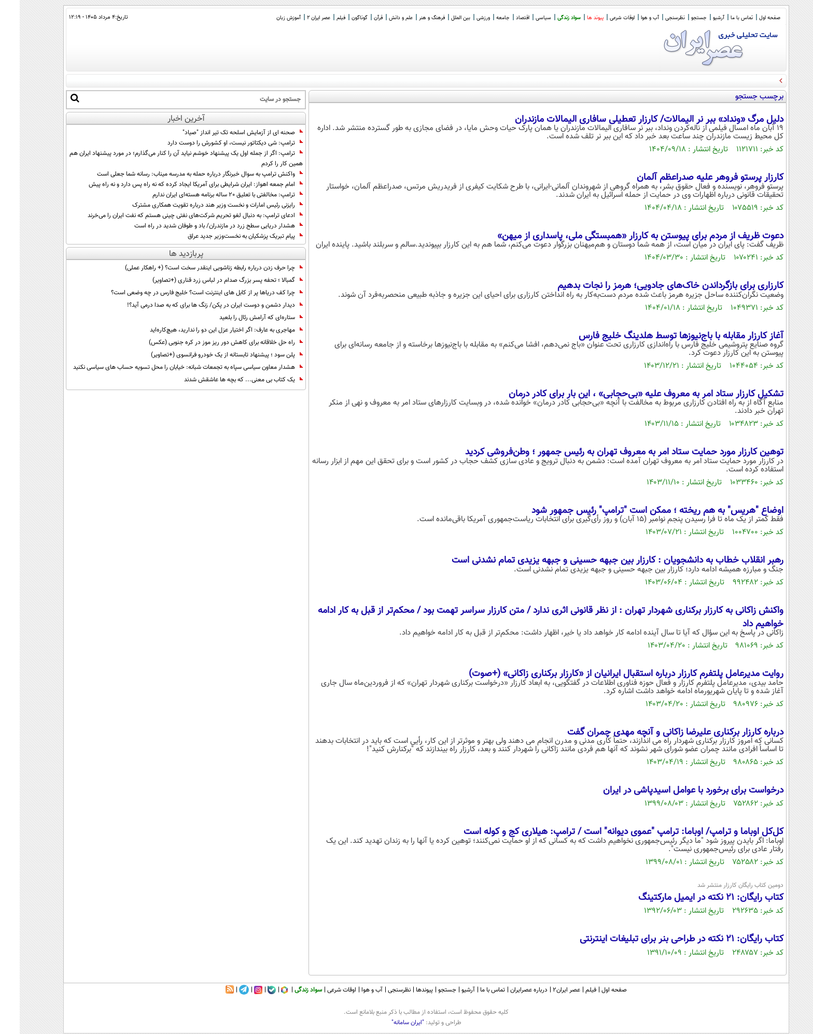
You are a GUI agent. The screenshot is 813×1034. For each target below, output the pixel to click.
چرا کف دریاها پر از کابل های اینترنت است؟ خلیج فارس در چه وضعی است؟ (187, 292)
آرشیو (699, 18)
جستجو (679, 18)
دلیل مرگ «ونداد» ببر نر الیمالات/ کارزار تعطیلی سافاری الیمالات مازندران (629, 119)
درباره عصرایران (509, 990)
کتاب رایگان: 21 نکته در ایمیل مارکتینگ (691, 898)
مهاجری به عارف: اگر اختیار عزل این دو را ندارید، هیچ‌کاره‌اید (206, 330)
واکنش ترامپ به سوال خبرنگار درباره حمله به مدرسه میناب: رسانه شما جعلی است (180, 174)
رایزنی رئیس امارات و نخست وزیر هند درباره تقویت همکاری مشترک (198, 205)
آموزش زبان (269, 18)
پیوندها (404, 990)
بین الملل (441, 18)
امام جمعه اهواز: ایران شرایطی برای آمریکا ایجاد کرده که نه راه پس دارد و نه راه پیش (176, 184)
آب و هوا (630, 18)
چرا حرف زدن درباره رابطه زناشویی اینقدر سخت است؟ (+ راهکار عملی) (194, 267)
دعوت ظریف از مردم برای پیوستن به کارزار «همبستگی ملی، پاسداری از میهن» (621, 236)
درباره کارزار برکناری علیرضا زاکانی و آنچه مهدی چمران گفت (656, 732)
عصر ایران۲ (546, 990)
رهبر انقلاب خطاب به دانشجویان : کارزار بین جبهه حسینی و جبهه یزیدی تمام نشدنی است (598, 560)
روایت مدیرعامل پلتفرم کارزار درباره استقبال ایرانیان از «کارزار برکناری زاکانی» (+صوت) (606, 674)
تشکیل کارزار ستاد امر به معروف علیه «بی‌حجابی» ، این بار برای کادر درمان (626, 394)
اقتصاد (503, 18)
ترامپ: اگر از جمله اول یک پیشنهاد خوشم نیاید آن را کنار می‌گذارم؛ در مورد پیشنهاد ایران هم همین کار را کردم (166, 158)
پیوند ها (575, 18)
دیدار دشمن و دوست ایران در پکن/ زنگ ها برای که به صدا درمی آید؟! (195, 305)
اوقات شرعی (602, 18)
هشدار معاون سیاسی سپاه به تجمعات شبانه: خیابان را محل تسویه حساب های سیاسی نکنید (168, 367)
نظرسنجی (655, 18)
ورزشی (463, 18)
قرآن (358, 18)
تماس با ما (722, 18)
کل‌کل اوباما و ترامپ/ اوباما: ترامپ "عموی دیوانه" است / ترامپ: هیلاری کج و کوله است (604, 832)
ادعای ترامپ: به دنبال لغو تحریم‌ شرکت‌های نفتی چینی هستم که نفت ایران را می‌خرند (175, 215)
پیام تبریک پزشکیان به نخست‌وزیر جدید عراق (225, 236)
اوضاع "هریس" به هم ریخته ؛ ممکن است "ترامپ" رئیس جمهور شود (638, 511)
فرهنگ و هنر (412, 18)
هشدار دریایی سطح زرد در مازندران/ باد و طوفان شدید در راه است (199, 226)
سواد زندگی (549, 18)
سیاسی (523, 18)
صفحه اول (750, 18)
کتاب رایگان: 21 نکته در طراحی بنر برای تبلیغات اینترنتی (662, 939)
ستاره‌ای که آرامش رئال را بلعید (241, 317)
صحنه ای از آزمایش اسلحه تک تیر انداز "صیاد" (223, 132)
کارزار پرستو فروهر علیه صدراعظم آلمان (690, 177)
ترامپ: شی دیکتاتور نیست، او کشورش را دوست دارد (215, 143)
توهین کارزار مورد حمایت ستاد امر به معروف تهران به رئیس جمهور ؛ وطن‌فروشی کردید (604, 452)
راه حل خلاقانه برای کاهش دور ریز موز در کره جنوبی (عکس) (206, 342)
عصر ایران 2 (299, 18)
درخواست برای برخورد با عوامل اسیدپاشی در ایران (673, 790)
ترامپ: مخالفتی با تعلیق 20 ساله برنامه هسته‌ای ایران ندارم (208, 194)
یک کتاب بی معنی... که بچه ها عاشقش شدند (223, 379)
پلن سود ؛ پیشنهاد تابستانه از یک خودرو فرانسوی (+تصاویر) (207, 355)
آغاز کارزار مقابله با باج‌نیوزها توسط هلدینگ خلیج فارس (661, 336)
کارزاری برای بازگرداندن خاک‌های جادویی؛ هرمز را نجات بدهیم (651, 286)
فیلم (321, 18)
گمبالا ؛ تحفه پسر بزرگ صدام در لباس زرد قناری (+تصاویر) (208, 280)
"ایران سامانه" (388, 1022)
